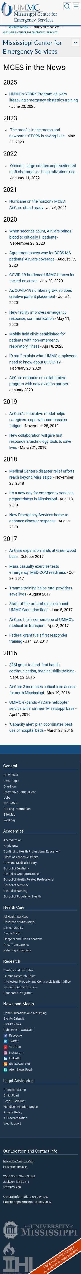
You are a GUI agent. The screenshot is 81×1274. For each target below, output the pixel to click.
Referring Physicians (17, 950)
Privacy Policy (13, 1112)
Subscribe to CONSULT (19, 1030)
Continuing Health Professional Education (32, 851)
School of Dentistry (16, 868)
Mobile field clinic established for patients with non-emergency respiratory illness (37, 340)
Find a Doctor (13, 933)
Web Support (12, 1123)
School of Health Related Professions (28, 879)
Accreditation (13, 840)
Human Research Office (19, 976)
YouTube (12, 1047)
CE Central (11, 775)
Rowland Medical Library (20, 863)
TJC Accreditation (15, 1118)
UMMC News (12, 1024)
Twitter (11, 1041)
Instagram (13, 1053)
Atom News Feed (18, 1070)
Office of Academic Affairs (21, 857)
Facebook (13, 1035)
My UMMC (10, 803)
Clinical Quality (13, 928)
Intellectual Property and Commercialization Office (37, 982)
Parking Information (17, 809)
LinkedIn (12, 1058)
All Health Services (16, 917)
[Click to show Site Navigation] (76, 6)
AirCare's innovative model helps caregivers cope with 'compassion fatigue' (38, 419)
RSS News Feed (17, 1064)
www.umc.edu (12, 1187)
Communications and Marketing (25, 1013)
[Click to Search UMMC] (67, 6)
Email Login (11, 781)
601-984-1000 (40, 1196)
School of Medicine (16, 885)
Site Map (9, 814)
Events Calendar (14, 1018)
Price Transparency (16, 945)
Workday (10, 820)
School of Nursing (15, 891)
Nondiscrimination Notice (21, 1107)
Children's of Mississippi (19, 922)
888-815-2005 (42, 1202)
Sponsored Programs (18, 993)
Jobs (7, 798)
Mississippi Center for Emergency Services (35, 17)
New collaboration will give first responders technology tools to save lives (40, 441)
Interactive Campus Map (20, 792)
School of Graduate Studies (22, 874)
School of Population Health (22, 896)
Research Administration (20, 987)
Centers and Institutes (18, 970)
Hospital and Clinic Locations (23, 939)
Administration (18, 27)
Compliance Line (15, 1090)
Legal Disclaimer (14, 1101)
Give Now (10, 786)
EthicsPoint (11, 1095)
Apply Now (11, 846)
